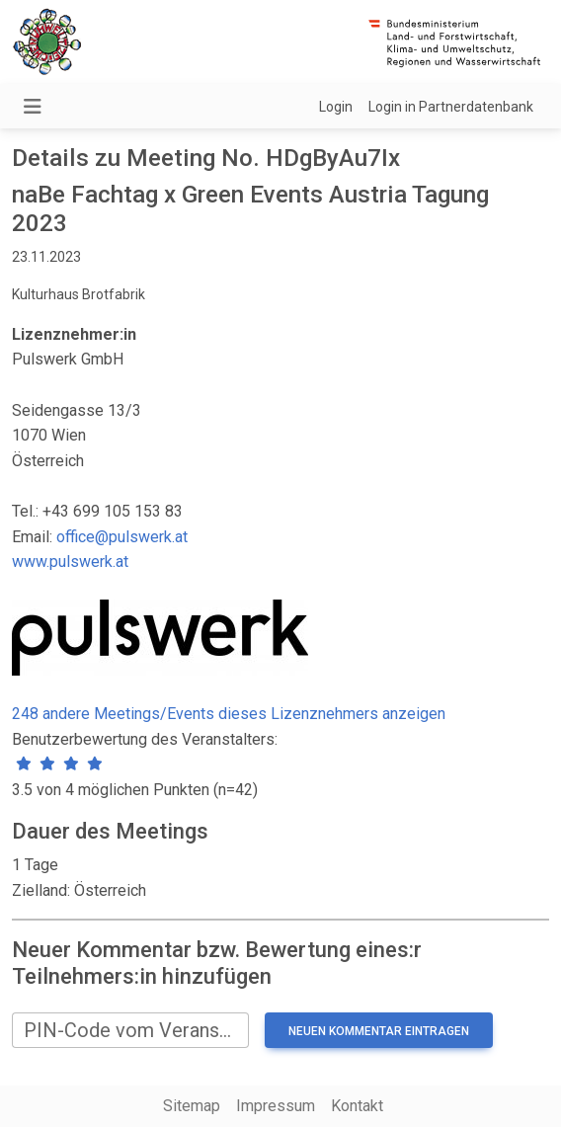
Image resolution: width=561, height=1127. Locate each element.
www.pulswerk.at (70, 561)
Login (336, 107)
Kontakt (357, 1105)
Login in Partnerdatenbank (450, 107)
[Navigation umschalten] (32, 107)
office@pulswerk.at (122, 536)
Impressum (275, 1105)
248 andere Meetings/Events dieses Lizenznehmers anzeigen (228, 713)
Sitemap (191, 1105)
